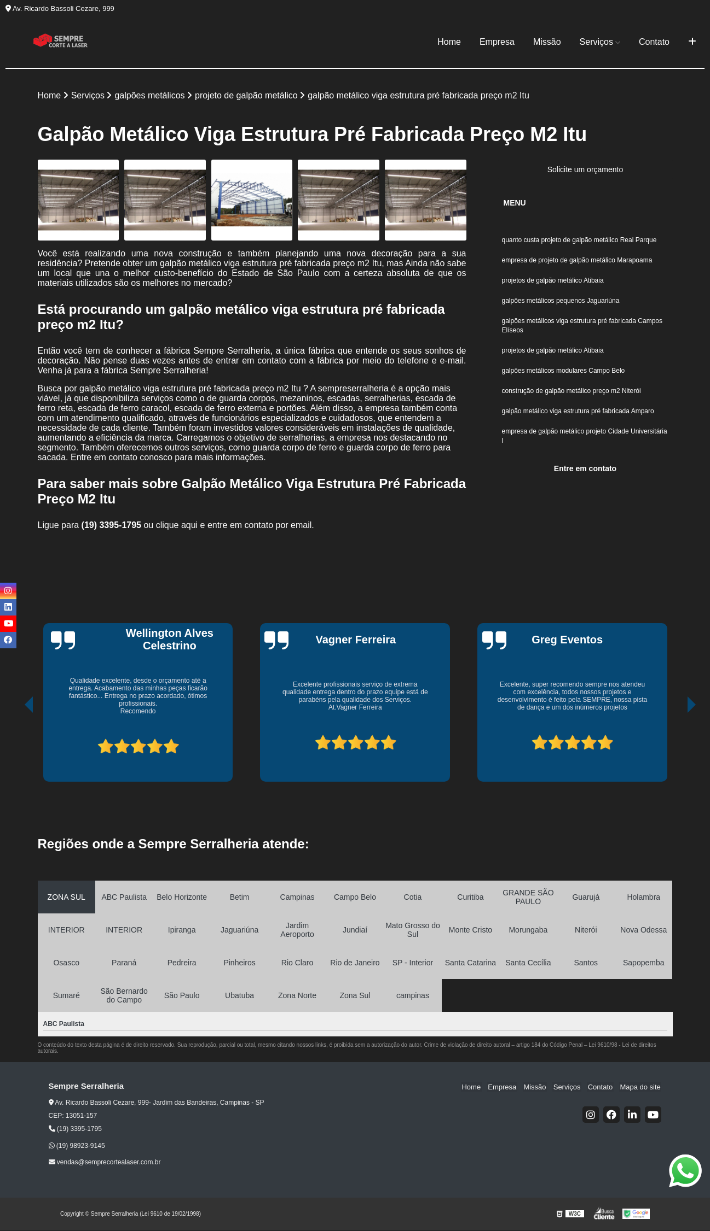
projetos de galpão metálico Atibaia (553, 282)
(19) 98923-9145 (77, 1146)
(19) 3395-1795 (113, 525)
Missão (547, 41)
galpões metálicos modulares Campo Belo (563, 375)
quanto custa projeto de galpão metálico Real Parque (579, 240)
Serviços (596, 41)
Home (449, 41)
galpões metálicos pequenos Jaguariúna (561, 303)
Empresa (497, 41)
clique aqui (177, 525)
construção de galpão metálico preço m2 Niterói (571, 396)
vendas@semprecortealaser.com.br (105, 1162)
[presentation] (13, 746)
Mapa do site (641, 1087)
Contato (654, 41)
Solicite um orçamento (585, 170)
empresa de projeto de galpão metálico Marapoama (578, 261)
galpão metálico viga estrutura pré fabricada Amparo (579, 416)
